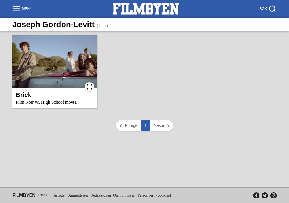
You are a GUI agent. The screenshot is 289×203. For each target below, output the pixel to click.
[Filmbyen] (146, 9)
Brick (23, 94)
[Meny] (23, 9)
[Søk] (267, 9)
